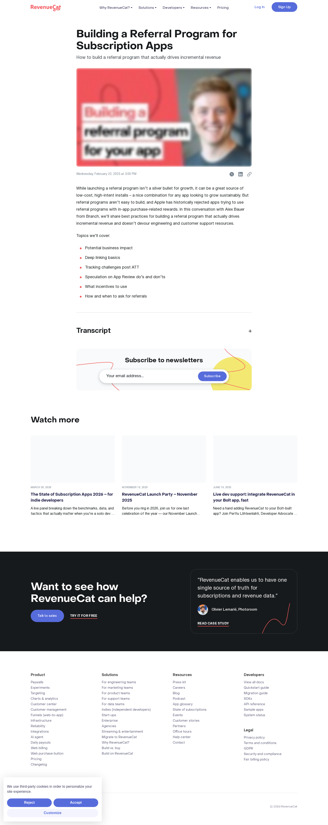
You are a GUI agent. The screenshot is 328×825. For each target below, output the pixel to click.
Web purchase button (47, 753)
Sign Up (284, 7)
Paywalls (37, 682)
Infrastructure (41, 720)
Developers (172, 7)
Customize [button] (53, 813)
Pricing (223, 7)
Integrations (40, 731)
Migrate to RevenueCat (119, 737)
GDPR (248, 748)
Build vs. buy (111, 748)
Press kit (179, 682)
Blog (176, 693)
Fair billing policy (256, 759)
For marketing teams (117, 687)
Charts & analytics (44, 698)
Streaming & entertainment (122, 731)
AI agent (37, 737)
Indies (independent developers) (126, 709)
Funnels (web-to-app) (47, 715)
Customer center (44, 704)
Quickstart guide (256, 687)
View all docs (254, 682)
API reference (254, 704)
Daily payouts (41, 742)
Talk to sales (47, 616)
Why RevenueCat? (114, 7)
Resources (200, 7)
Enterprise (110, 720)
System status (254, 715)
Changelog (39, 764)
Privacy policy (254, 737)
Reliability (38, 726)
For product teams (116, 693)
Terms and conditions (260, 743)
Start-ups (109, 715)
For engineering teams (119, 682)
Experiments (40, 687)
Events (178, 715)
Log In (260, 7)
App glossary (183, 704)
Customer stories (186, 720)
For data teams (113, 704)
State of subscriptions (190, 709)
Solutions (146, 7)
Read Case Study (213, 623)
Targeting (38, 693)
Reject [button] (29, 802)
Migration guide (256, 693)
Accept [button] (76, 802)
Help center (182, 737)
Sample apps (254, 709)
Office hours (182, 731)
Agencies (109, 726)
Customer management (48, 709)
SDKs (248, 698)
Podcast (179, 698)
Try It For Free (83, 615)
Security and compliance (263, 754)
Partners (179, 726)
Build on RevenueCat (117, 753)
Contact (179, 742)
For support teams (116, 698)
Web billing (39, 748)
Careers (179, 687)
